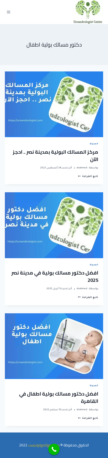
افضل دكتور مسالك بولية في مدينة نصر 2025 (54, 276)
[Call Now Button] (54, 449)
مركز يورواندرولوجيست (44, 445)
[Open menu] (8, 12)
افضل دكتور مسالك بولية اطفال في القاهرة (58, 397)
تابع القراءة (88, 176)
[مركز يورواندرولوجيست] (88, 12)
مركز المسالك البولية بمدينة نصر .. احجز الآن (55, 155)
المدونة (94, 144)
